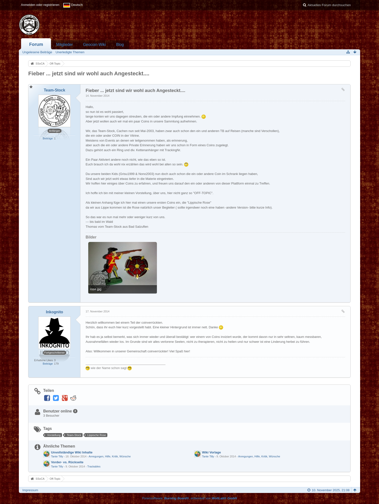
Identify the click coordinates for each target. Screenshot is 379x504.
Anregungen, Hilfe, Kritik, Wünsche (110, 456)
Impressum (30, 490)
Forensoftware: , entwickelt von (189, 498)
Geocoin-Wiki (94, 44)
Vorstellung (54, 435)
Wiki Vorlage (211, 452)
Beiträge (48, 138)
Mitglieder (64, 44)
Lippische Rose (97, 435)
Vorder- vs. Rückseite (67, 462)
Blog (120, 44)
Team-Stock (74, 435)
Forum (36, 44)
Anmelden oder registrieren (40, 5)
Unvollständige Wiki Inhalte (71, 452)
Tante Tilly (57, 456)
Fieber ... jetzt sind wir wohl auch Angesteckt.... (88, 73)
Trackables (94, 466)
